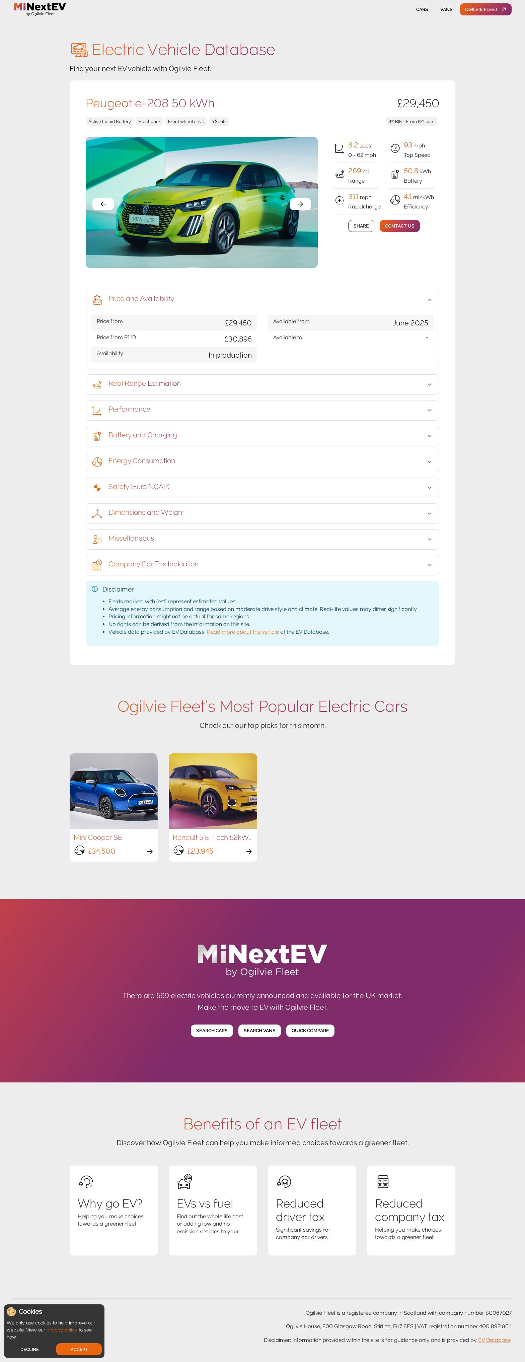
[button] (262, 299)
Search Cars (212, 1031)
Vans (446, 9)
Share (361, 226)
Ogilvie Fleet (486, 9)
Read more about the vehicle (243, 632)
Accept (79, 1349)
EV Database (494, 1340)
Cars (422, 9)
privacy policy (62, 1330)
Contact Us (400, 226)
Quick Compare (310, 1031)
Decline (29, 1349)
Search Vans (259, 1031)
